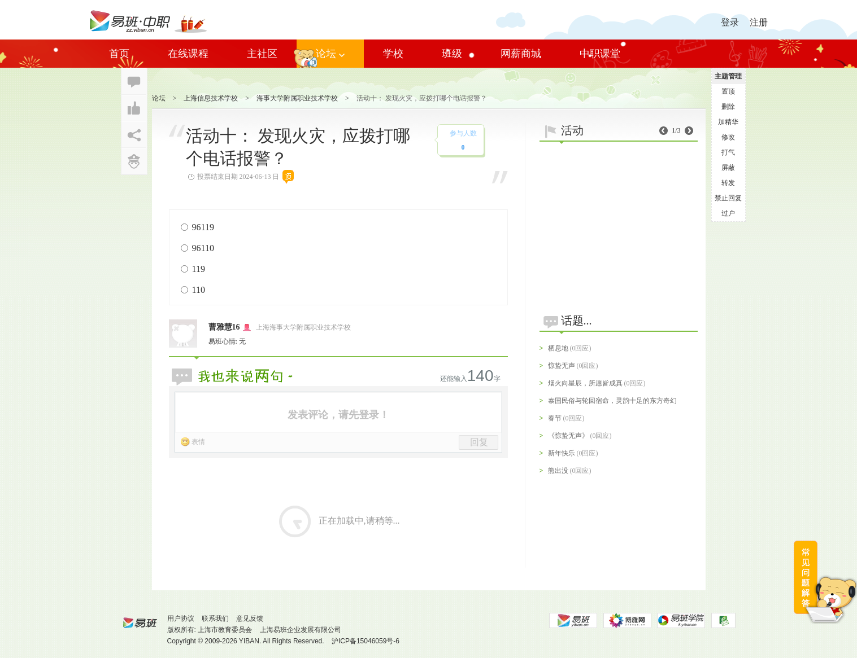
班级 (452, 53)
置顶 (728, 91)
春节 (555, 418)
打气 (728, 152)
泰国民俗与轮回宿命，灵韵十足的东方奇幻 (612, 401)
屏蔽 (728, 168)
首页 (119, 53)
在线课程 (188, 53)
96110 (203, 248)
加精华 (728, 122)
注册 (759, 22)
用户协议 (180, 618)
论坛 (330, 53)
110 (198, 290)
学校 (393, 53)
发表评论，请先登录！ (338, 414)
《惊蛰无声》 (568, 436)
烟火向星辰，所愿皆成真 (585, 383)
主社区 (262, 53)
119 (198, 269)
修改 (728, 137)
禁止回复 (728, 198)
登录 (730, 22)
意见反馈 (249, 618)
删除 (728, 107)
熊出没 (558, 471)
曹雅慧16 (224, 327)
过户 (728, 213)
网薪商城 (521, 53)
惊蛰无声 (561, 366)
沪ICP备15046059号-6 (365, 641)
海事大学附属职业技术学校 (297, 98)
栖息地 (558, 348)
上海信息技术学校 (211, 98)
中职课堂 (600, 53)
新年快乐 (561, 453)
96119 (203, 227)
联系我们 (215, 618)
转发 (728, 183)
